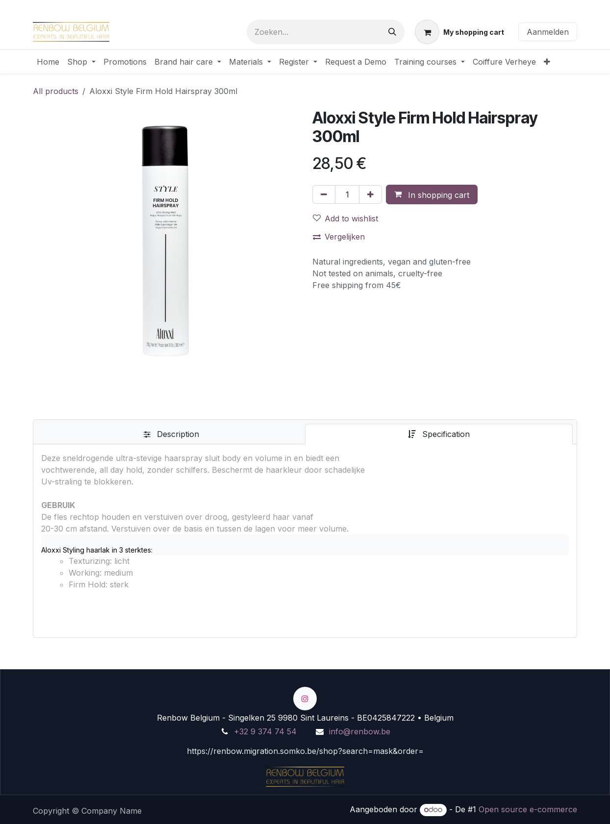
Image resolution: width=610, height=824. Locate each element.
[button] (432, 194)
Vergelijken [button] (339, 237)
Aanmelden (548, 32)
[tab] (171, 434)
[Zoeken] (392, 32)
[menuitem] (48, 62)
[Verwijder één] (323, 194)
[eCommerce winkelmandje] (459, 32)
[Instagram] (305, 698)
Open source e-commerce (528, 809)
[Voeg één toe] (370, 194)
